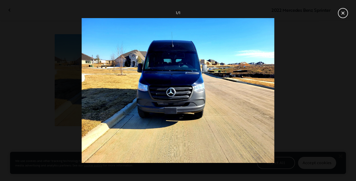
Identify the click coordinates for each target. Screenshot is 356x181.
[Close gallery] (343, 13)
